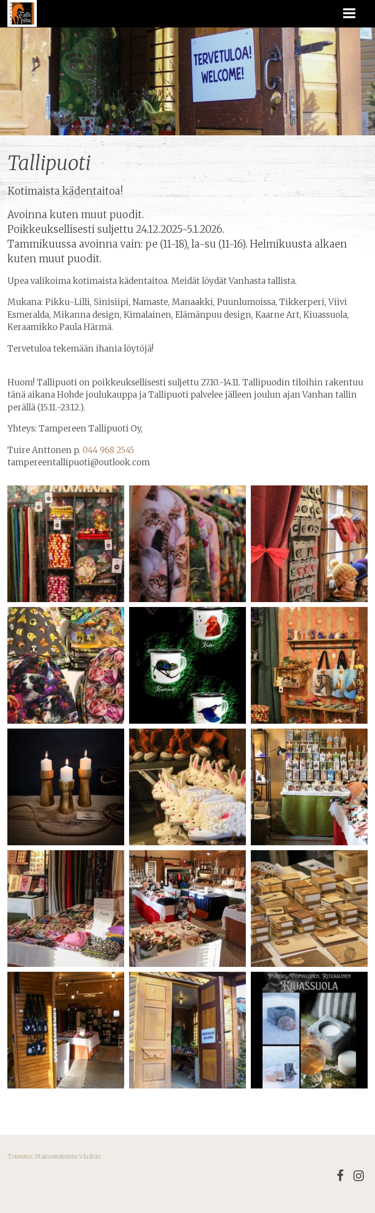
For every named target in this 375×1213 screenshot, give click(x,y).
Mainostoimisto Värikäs (68, 1156)
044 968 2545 (108, 450)
